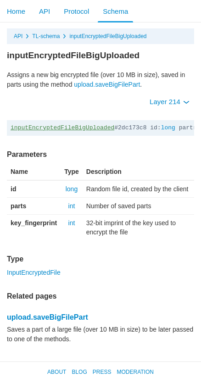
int (71, 206)
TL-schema (46, 36)
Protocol (76, 11)
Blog (79, 372)
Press (102, 372)
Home (16, 11)
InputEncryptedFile (34, 272)
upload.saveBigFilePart (107, 84)
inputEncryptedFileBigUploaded (107, 36)
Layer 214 (170, 101)
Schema (115, 11)
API (44, 11)
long (168, 127)
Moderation (135, 372)
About (56, 372)
